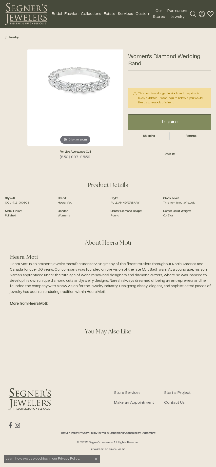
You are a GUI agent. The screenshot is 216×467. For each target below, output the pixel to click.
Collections (91, 14)
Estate (109, 14)
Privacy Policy (88, 433)
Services (125, 14)
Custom (143, 14)
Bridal (57, 14)
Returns (191, 136)
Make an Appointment (134, 402)
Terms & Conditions (110, 433)
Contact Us (174, 402)
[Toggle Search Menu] (193, 14)
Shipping (149, 136)
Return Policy (70, 433)
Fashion (71, 14)
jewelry (13, 37)
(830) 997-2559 (75, 157)
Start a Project (177, 393)
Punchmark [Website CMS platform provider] (116, 449)
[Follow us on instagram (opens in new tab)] (17, 425)
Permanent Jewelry (177, 14)
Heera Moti (65, 203)
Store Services (127, 393)
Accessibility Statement (139, 433)
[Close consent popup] (96, 459)
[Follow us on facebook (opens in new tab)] (10, 425)
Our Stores (159, 14)
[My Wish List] (210, 14)
